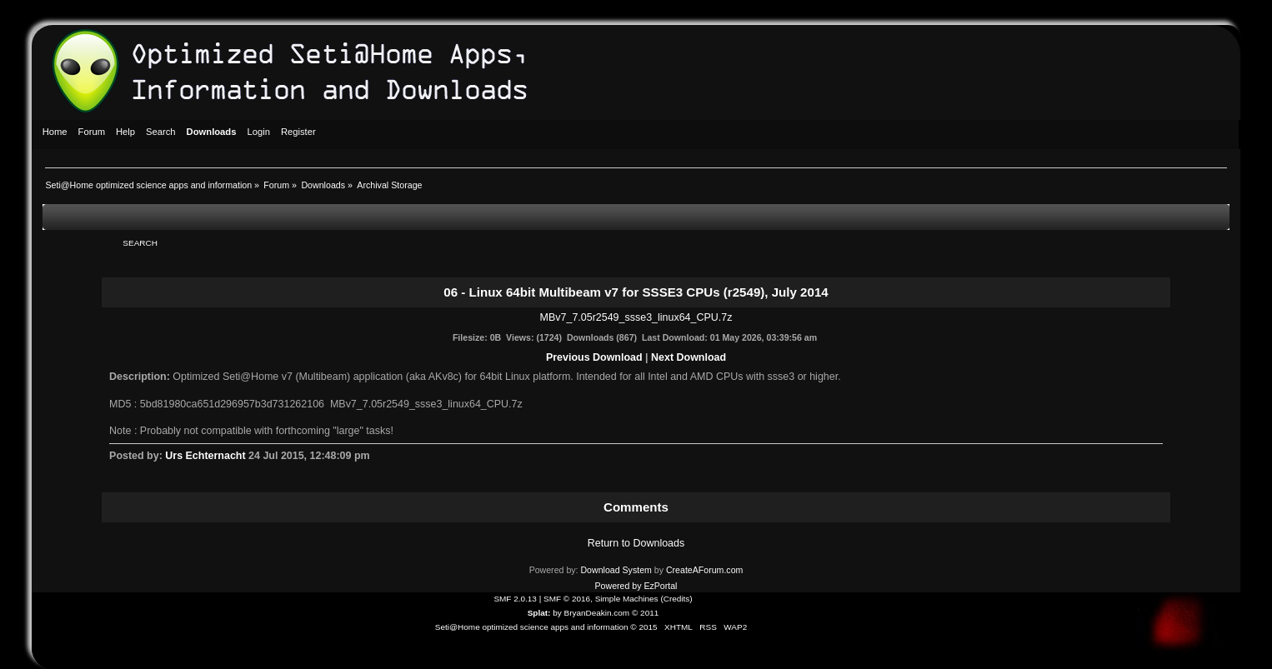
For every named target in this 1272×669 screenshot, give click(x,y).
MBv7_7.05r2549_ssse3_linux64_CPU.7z (636, 317)
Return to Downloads (636, 543)
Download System (615, 570)
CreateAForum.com (704, 570)
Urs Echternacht (205, 456)
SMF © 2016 (566, 598)
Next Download (688, 357)
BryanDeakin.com (597, 612)
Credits (677, 598)
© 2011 (645, 612)
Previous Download (594, 357)
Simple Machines (627, 598)
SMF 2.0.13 (515, 598)
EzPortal (660, 586)
